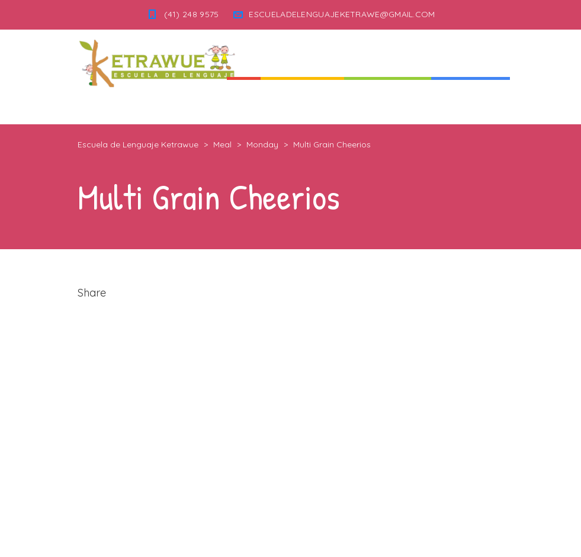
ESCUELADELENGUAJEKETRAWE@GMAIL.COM (342, 14)
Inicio (243, 100)
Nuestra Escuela (387, 100)
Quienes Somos (302, 100)
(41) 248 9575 (191, 14)
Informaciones (470, 100)
